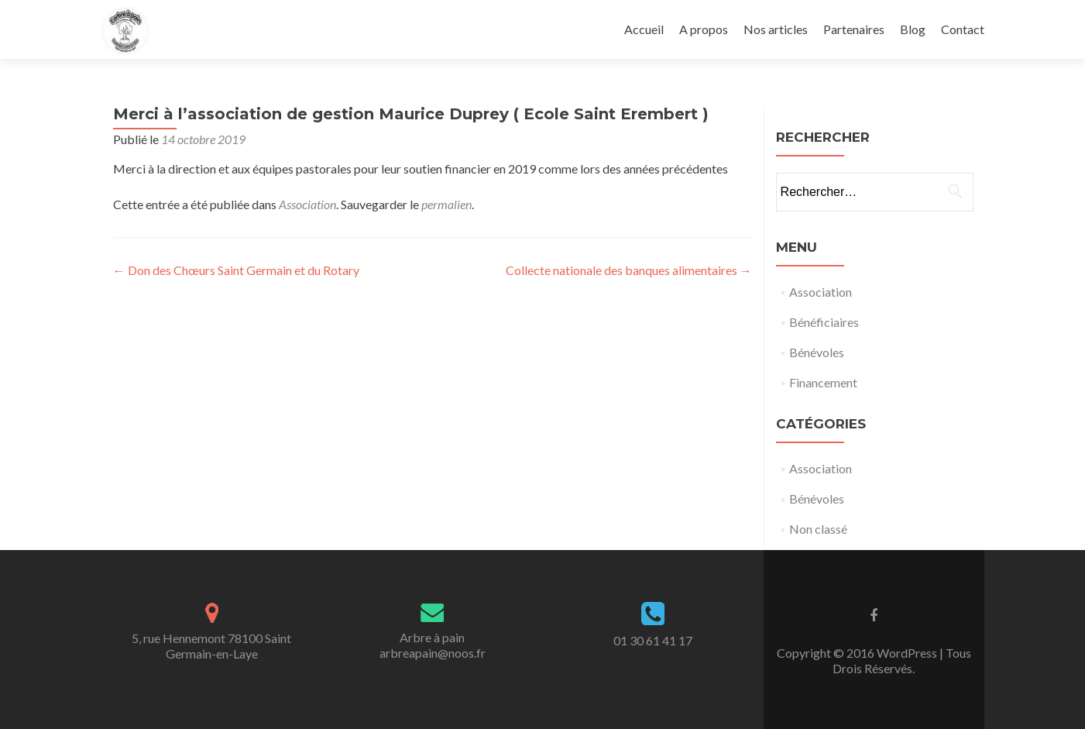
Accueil (644, 29)
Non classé (818, 528)
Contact (962, 29)
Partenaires (853, 29)
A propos (703, 29)
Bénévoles (816, 352)
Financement (823, 382)
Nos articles (775, 29)
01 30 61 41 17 (652, 640)
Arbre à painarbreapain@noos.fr (432, 645)
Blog (912, 29)
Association (307, 204)
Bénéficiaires (824, 322)
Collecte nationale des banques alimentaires (629, 270)
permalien (446, 204)
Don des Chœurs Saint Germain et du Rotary (236, 270)
